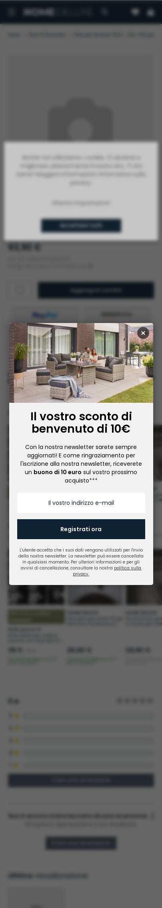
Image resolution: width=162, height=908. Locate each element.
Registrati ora (81, 529)
